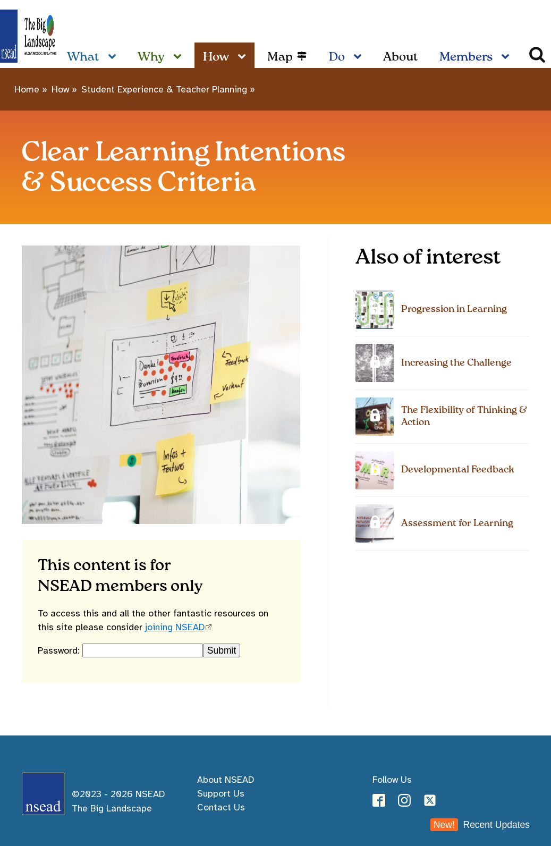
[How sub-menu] (244, 57)
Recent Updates (480, 824)
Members (466, 57)
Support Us (220, 793)
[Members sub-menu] (507, 57)
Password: (60, 650)
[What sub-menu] (114, 57)
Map (280, 57)
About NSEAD (225, 779)
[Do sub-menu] (359, 57)
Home (26, 89)
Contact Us (221, 807)
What (83, 57)
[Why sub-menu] (179, 57)
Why (151, 57)
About (400, 57)
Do (337, 57)
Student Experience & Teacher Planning (164, 89)
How (216, 57)
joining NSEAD (175, 627)
